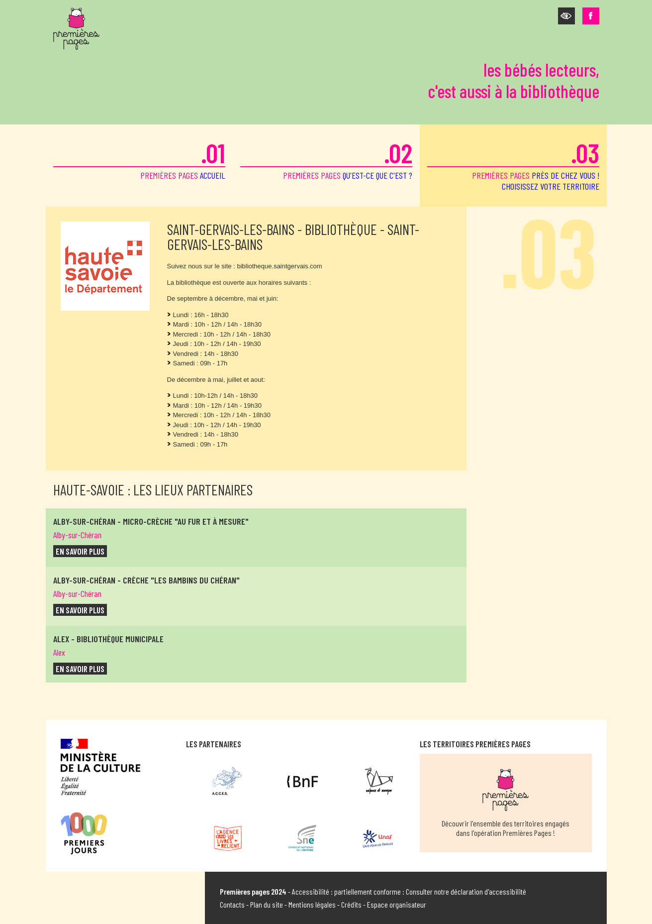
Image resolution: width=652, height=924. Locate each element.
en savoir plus (80, 551)
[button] (566, 15)
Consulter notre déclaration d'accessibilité (466, 891)
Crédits (351, 904)
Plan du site (266, 904)
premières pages (139, 158)
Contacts (232, 904)
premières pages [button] (513, 164)
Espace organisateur (396, 904)
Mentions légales (312, 904)
